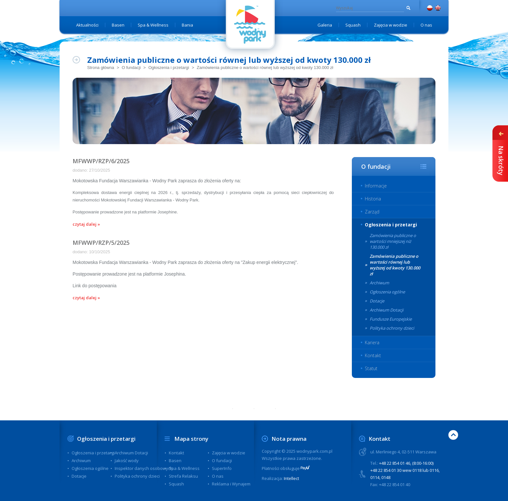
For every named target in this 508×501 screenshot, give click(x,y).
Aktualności (87, 25)
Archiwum (379, 283)
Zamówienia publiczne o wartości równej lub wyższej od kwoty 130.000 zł (265, 67)
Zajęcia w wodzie (390, 25)
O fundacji (131, 67)
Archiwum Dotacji (386, 310)
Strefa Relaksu (183, 476)
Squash (353, 25)
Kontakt (373, 355)
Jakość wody (127, 460)
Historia (373, 199)
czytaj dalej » (86, 224)
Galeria (325, 25)
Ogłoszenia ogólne (387, 292)
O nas (426, 25)
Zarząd (372, 212)
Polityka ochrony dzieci (392, 328)
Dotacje (377, 301)
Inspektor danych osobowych (144, 468)
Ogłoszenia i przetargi (168, 67)
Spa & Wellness (153, 25)
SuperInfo (222, 468)
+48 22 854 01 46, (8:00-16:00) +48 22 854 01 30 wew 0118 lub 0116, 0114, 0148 (405, 470)
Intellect (291, 478)
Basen (118, 25)
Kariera (372, 342)
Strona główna (100, 67)
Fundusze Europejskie (391, 319)
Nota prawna (288, 438)
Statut (371, 368)
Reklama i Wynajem (231, 484)
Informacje (376, 186)
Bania (187, 25)
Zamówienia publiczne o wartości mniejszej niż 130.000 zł (393, 241)
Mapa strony (191, 438)
